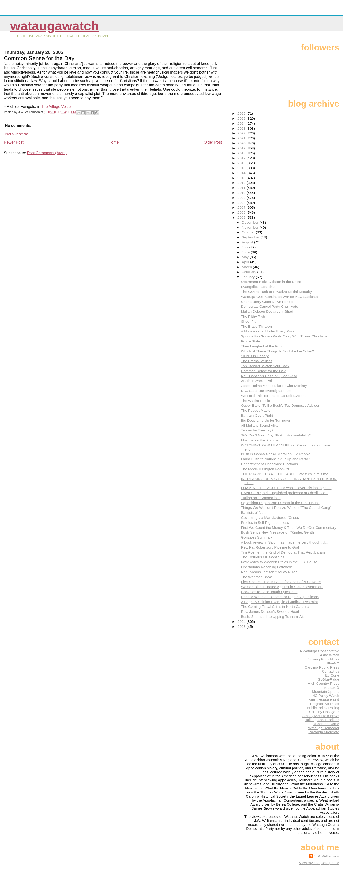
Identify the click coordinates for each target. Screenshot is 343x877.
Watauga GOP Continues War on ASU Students (279, 297)
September (251, 237)
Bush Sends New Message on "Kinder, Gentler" (279, 532)
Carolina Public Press (322, 667)
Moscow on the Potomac (260, 440)
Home (114, 142)
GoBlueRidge (328, 679)
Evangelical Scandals (258, 287)
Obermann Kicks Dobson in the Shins (271, 282)
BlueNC (333, 663)
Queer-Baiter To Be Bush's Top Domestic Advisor (280, 405)
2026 (242, 113)
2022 (242, 133)
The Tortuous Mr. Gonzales (262, 557)
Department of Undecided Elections (269, 464)
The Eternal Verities (256, 361)
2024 (242, 123)
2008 (242, 203)
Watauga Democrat (323, 728)
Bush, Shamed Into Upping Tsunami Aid (272, 616)
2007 (242, 207)
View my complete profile (319, 863)
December (250, 222)
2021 (242, 138)
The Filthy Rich (253, 316)
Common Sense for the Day (263, 371)
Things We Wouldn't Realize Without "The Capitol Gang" (286, 507)
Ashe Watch (329, 655)
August (248, 242)
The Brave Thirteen (256, 326)
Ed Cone (332, 675)
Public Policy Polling (323, 708)
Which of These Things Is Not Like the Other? (277, 351)
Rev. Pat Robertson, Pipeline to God (270, 547)
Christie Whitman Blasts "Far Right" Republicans (279, 597)
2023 (242, 128)
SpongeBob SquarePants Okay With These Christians (284, 336)
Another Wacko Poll (256, 381)
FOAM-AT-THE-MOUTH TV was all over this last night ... (286, 488)
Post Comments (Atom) (47, 153)
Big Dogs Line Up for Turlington (266, 420)
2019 (242, 148)
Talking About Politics (322, 720)
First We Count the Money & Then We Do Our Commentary (288, 527)
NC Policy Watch (325, 696)
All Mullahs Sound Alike (259, 425)
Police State (250, 341)
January (249, 277)
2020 (242, 143)
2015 (242, 168)
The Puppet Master (256, 410)
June (246, 252)
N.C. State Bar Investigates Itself (267, 391)
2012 (242, 183)
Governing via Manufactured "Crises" (270, 517)
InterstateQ (330, 687)
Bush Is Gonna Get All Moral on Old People (275, 454)
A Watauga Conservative (319, 651)
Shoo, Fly (248, 321)
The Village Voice (56, 106)
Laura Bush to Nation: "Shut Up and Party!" (275, 459)
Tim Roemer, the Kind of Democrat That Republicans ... (285, 552)
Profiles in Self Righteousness (265, 522)
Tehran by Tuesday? (257, 430)
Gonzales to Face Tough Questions (269, 592)
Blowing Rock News (323, 659)
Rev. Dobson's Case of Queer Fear (269, 376)
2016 (242, 163)
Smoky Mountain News (320, 716)
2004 (242, 621)
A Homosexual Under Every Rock (267, 331)
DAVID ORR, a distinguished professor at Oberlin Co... (284, 493)
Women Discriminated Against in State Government (282, 587)
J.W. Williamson (326, 856)
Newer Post (14, 142)
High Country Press (323, 683)
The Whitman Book (256, 577)
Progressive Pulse (324, 704)
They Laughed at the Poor (262, 346)
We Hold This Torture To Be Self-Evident (273, 396)
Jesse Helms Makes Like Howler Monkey (274, 386)
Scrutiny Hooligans (324, 712)
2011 (242, 188)
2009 (242, 198)
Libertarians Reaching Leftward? (267, 567)
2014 (242, 173)
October (249, 232)
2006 (242, 212)
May (246, 257)
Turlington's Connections (260, 498)
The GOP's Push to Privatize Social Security (276, 292)
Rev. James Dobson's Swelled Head (270, 611)
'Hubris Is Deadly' (255, 356)
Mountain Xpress (325, 691)
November (250, 227)
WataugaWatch (54, 26)
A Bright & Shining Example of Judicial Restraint (279, 602)
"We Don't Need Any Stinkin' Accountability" (275, 435)
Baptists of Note (253, 512)
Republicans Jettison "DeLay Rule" (269, 572)
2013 (242, 178)
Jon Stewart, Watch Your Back (265, 366)
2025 (242, 118)
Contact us (330, 671)
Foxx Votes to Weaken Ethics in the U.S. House (279, 562)
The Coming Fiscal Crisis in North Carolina (275, 606)
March (247, 267)
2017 (242, 158)
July (245, 247)
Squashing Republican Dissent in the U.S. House (280, 503)
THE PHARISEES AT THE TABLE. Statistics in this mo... (286, 474)
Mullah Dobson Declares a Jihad (267, 311)
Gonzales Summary (256, 537)
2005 (242, 217)
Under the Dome (326, 724)
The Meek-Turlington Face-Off (265, 469)
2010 (242, 193)
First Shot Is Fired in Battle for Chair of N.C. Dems (281, 582)
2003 (242, 626)
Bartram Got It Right (257, 415)
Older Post (213, 142)
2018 (242, 153)
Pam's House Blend (323, 700)
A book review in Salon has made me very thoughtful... (284, 542)
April (246, 262)
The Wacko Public (255, 401)
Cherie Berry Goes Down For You (267, 302)
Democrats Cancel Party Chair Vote (269, 306)
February (249, 272)
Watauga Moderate (323, 732)
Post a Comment (16, 134)
